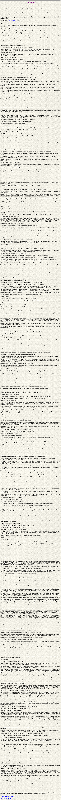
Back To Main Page (6, 798)
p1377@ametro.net (12, 20)
